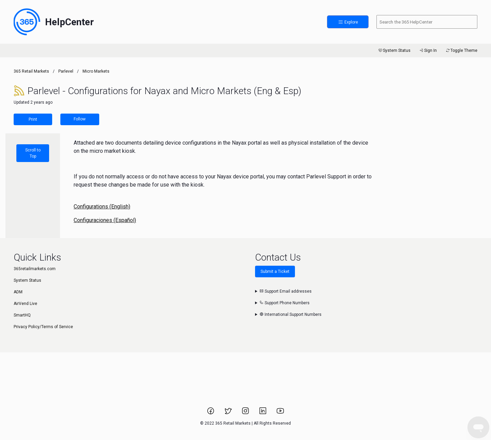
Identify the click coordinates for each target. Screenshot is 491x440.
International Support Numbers (290, 314)
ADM (18, 292)
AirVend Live (25, 303)
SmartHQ (22, 315)
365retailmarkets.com (35, 268)
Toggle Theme (461, 50)
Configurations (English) (102, 206)
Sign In (428, 50)
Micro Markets (96, 71)
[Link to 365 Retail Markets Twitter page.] (228, 413)
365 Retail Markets (31, 71)
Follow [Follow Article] (80, 119)
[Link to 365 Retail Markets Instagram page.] (246, 413)
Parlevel (65, 71)
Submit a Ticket (275, 271)
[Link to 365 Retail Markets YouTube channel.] (280, 413)
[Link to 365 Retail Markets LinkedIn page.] (263, 413)
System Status (394, 50)
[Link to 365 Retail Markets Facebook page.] (211, 413)
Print (33, 119)
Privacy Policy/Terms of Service (43, 326)
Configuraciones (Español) (105, 220)
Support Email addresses (285, 291)
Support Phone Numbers (284, 302)
